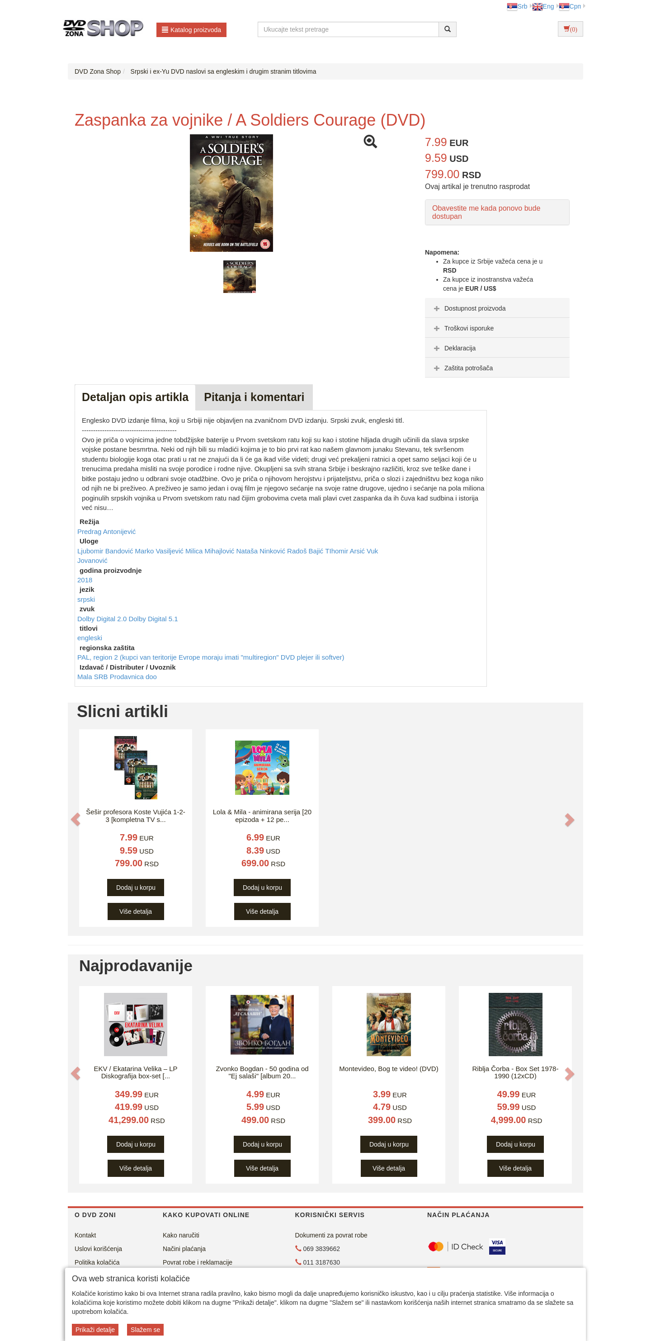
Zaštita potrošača (462, 368)
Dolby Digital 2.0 (102, 619)
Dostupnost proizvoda (468, 308)
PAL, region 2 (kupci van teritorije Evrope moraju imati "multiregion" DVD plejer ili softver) (210, 657)
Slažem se (145, 1329)
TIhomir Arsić (346, 551)
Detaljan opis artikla (135, 397)
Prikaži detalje (95, 1329)
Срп (570, 6)
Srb (517, 6)
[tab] (497, 308)
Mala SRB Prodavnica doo (117, 676)
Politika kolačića (97, 1262)
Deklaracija (454, 348)
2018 (84, 580)
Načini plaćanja (184, 1248)
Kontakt (85, 1235)
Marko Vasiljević (160, 551)
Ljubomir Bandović (106, 551)
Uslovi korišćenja (98, 1248)
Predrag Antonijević (106, 531)
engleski (89, 638)
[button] (75, 819)
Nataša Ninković (262, 551)
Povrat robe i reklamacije (197, 1262)
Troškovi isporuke (463, 328)
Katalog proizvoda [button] (191, 29)
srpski (86, 599)
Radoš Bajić (306, 551)
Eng (543, 6)
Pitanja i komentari (254, 397)
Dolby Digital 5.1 (153, 619)
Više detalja (135, 911)
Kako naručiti (181, 1235)
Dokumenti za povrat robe (331, 1235)
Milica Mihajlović (210, 551)
